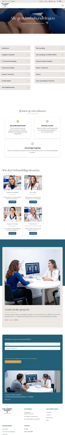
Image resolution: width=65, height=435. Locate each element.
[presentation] (16, 354)
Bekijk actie (8, 399)
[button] (59, 1)
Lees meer (12, 202)
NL (58, 1)
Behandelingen (28, 23)
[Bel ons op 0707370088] (54, 1)
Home (22, 23)
